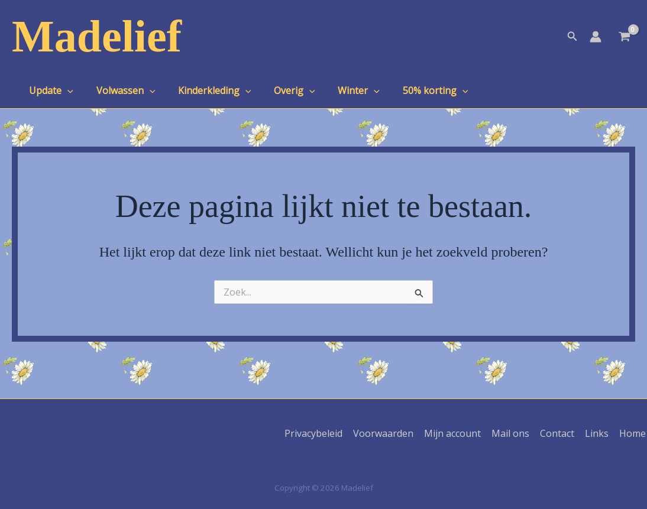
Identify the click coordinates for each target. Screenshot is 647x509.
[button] (572, 36)
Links (599, 433)
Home (633, 433)
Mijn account (458, 433)
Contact (561, 433)
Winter (341, 90)
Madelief (97, 36)
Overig (281, 90)
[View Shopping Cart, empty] (624, 38)
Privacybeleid (322, 433)
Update (49, 90)
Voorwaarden (390, 433)
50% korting (414, 90)
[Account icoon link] (595, 37)
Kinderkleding (204, 90)
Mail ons (515, 433)
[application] (66, 90)
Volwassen (120, 90)
